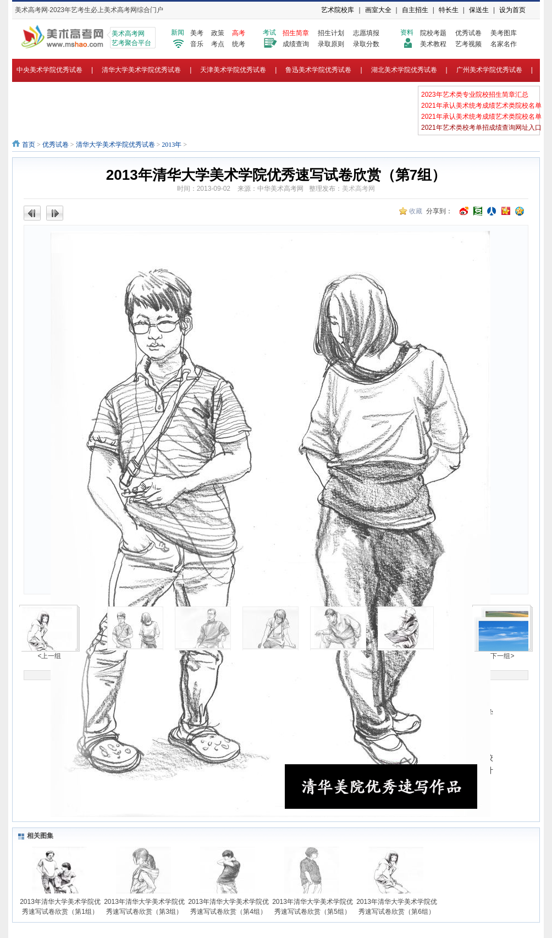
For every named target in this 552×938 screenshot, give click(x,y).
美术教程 (433, 44)
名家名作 (503, 44)
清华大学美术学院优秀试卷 (141, 70)
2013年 (171, 144)
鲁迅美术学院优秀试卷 (318, 70)
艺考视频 (468, 44)
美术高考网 (358, 188)
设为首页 (512, 10)
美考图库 (503, 33)
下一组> (502, 656)
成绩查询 (296, 44)
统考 (238, 44)
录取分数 (366, 44)
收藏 (415, 211)
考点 (217, 44)
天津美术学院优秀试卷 (233, 70)
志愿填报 (366, 33)
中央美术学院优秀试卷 (49, 70)
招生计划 (331, 33)
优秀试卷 (468, 33)
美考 (196, 33)
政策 (217, 33)
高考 (238, 33)
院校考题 (433, 33)
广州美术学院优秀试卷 (489, 70)
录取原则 (331, 44)
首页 (28, 144)
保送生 (479, 10)
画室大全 (378, 10)
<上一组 (49, 656)
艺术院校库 (337, 10)
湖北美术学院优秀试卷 (404, 70)
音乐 (196, 44)
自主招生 (415, 10)
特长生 (449, 10)
